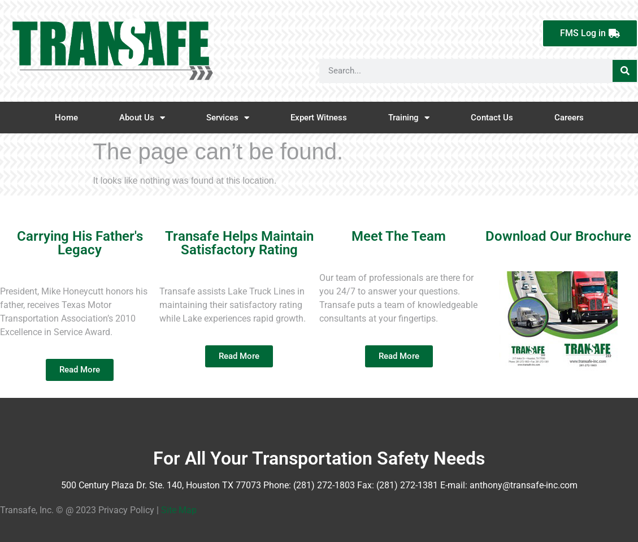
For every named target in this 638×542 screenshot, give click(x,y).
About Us (142, 118)
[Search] (625, 71)
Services (227, 118)
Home (66, 117)
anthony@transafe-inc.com (524, 485)
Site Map (179, 510)
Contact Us (492, 117)
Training (408, 118)
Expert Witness (318, 117)
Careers (569, 117)
